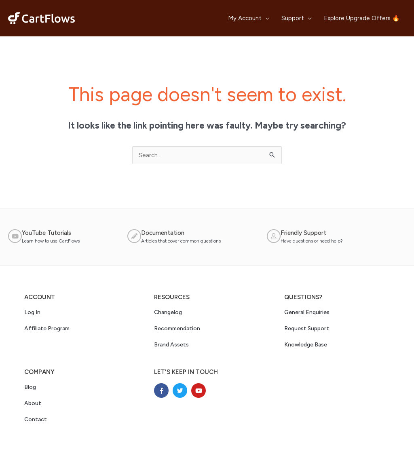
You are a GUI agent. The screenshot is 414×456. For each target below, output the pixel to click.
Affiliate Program (47, 328)
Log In (32, 312)
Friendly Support (303, 232)
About (32, 403)
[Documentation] (134, 236)
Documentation (162, 232)
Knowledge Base (305, 344)
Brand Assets (171, 344)
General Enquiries (307, 312)
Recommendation (177, 328)
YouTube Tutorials (46, 232)
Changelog (168, 312)
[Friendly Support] (274, 236)
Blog (30, 387)
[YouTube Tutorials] (15, 236)
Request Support (306, 328)
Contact (35, 419)
